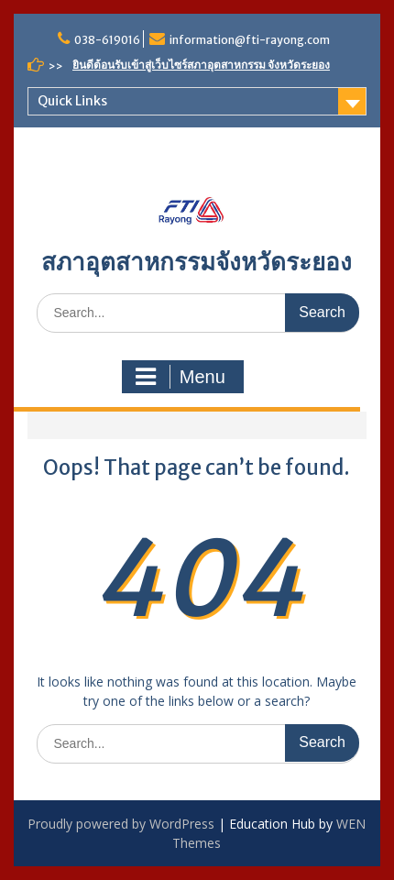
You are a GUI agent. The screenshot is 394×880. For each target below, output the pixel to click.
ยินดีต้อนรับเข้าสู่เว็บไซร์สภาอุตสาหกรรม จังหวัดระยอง (201, 65)
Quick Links (72, 101)
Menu (180, 377)
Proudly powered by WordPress (120, 823)
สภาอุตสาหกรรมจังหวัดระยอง (196, 262)
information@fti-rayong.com (250, 40)
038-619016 (107, 40)
